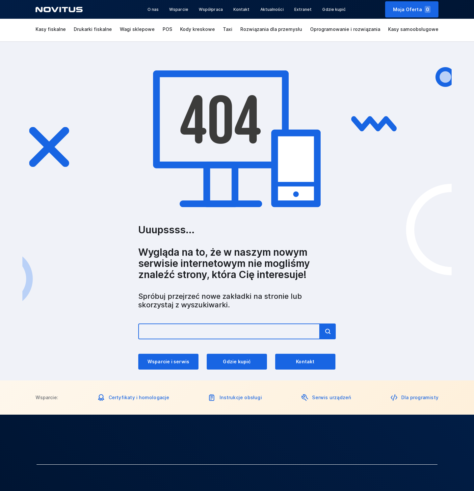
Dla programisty (419, 397)
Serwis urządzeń (331, 397)
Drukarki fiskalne (93, 29)
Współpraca (211, 9)
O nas (153, 9)
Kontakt (241, 9)
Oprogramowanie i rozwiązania (345, 29)
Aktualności (272, 9)
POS (167, 29)
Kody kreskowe (197, 29)
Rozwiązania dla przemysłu (271, 29)
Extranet (303, 9)
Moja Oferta (412, 9)
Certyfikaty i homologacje (139, 397)
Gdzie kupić (334, 9)
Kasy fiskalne (51, 29)
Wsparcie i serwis (168, 361)
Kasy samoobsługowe (413, 29)
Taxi (227, 29)
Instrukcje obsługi (241, 397)
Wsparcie (178, 9)
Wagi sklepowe (137, 29)
